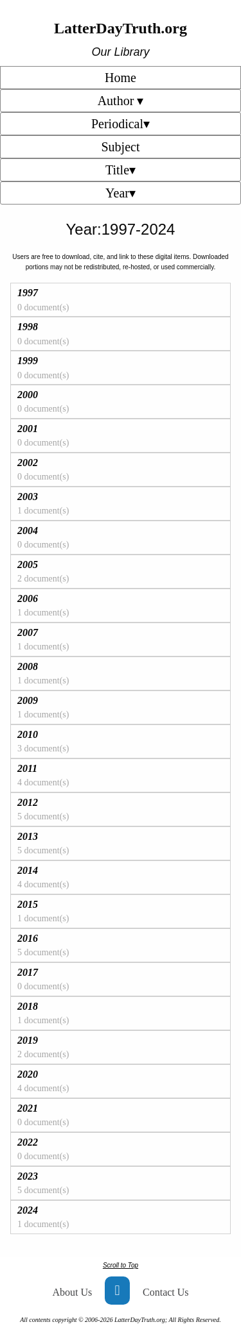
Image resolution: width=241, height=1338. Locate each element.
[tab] (120, 300)
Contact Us (166, 1292)
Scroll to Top (120, 1265)
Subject (121, 147)
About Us (72, 1292)
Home (120, 78)
